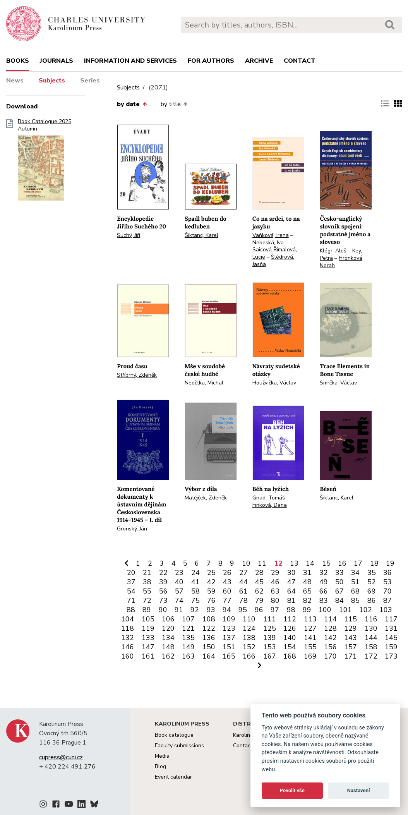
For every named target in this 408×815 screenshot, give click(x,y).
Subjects (52, 80)
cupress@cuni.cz (61, 757)
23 (179, 572)
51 (355, 582)
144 (371, 637)
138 (249, 637)
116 (371, 619)
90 (163, 609)
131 (391, 628)
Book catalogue (174, 735)
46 (275, 582)
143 (350, 637)
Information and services (130, 61)
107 (188, 619)
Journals (56, 61)
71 (131, 600)
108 (208, 619)
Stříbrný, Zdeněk (137, 375)
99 (307, 609)
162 (168, 656)
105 (148, 619)
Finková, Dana (269, 505)
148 (168, 647)
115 (350, 619)
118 (127, 628)
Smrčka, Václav (338, 382)
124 (249, 628)
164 (208, 656)
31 (307, 572)
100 (325, 609)
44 (243, 582)
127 (310, 628)
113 (310, 619)
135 (188, 637)
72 (147, 600)
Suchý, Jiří (128, 235)
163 (188, 656)
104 (127, 619)
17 (358, 563)
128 (330, 628)
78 (243, 600)
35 (371, 572)
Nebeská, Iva (268, 242)
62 (259, 591)
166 (249, 656)
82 (307, 600)
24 (195, 572)
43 (227, 582)
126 (289, 628)
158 (371, 647)
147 (148, 647)
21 (147, 572)
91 (179, 609)
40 (179, 582)
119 (148, 628)
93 (211, 609)
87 (387, 600)
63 (275, 591)
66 (323, 591)
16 (342, 563)
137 (229, 637)
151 (229, 647)
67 (339, 591)
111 (269, 619)
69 (371, 591)
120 (168, 628)
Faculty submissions (179, 745)
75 (195, 600)
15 (326, 563)
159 (391, 647)
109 (229, 619)
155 (310, 647)
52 (371, 582)
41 (195, 582)
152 (249, 647)
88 (131, 609)
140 (289, 637)
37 (131, 582)
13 (294, 563)
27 (243, 572)
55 (147, 591)
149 (188, 647)
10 (246, 563)
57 (179, 591)
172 (371, 656)
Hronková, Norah (341, 261)
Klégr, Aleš (333, 250)
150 (208, 647)
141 (310, 637)
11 (262, 563)
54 (131, 591)
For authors (211, 61)
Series (90, 80)
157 (350, 647)
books (17, 61)
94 (227, 609)
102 (365, 609)
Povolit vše (292, 790)
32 (323, 572)
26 (227, 572)
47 (291, 582)
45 (259, 582)
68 (355, 591)
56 (163, 591)
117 (391, 619)
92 (194, 609)
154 (289, 647)
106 (168, 619)
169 (310, 656)
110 (249, 619)
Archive (259, 61)
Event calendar (173, 777)
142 (330, 637)
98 (291, 609)
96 (259, 609)
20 (131, 572)
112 (289, 619)
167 (269, 656)
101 (345, 609)
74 (179, 600)
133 (148, 637)
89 (146, 609)
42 (211, 582)
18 (374, 563)
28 (259, 572)
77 (227, 600)
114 (330, 619)
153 (269, 647)
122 (208, 628)
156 (330, 647)
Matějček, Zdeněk (206, 497)
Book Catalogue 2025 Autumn (44, 162)
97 (275, 609)
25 (211, 572)
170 (330, 656)
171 (350, 656)
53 (387, 582)
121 (188, 628)
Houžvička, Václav (274, 382)
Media (162, 756)
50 (339, 582)
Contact (299, 61)
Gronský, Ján (132, 528)
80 (275, 600)
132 (127, 637)
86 (371, 600)
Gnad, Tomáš (268, 497)
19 (390, 563)
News (15, 80)
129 (350, 628)
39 (163, 582)
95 (242, 609)
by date (131, 104)
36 (387, 572)
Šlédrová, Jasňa (273, 260)
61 (243, 591)
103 (385, 609)
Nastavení (358, 790)
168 (289, 656)
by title (174, 104)
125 (269, 628)
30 (291, 572)
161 (148, 656)
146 (127, 647)
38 (147, 582)
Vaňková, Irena (270, 235)
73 (163, 600)
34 (355, 572)
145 (391, 637)
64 (291, 591)
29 (275, 572)
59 (211, 591)
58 (195, 591)
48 (307, 582)
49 (323, 582)
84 (339, 600)
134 (168, 637)
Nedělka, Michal (204, 382)
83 (323, 600)
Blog (160, 766)
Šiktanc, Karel (201, 235)
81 (291, 600)
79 (259, 600)
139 (269, 637)
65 (307, 591)
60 (227, 591)
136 (208, 637)
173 (391, 656)
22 (163, 572)
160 (127, 656)
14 (310, 563)
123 (229, 628)
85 (355, 600)
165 (229, 656)
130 (371, 628)
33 (339, 572)
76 (211, 600)
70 (387, 591)
